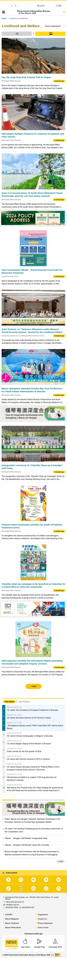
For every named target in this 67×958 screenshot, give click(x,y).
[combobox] (54, 26)
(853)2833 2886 (12, 907)
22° (42, 6)
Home (4, 18)
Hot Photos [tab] (24, 701)
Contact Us (42, 919)
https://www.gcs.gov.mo (15, 902)
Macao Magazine (12, 919)
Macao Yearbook (12, 923)
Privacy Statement (45, 923)
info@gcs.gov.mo (12, 905)
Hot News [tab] (9, 701)
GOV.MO (8, 914)
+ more (60, 861)
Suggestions (43, 914)
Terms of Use (43, 927)
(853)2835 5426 (28, 907)
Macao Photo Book (13, 927)
